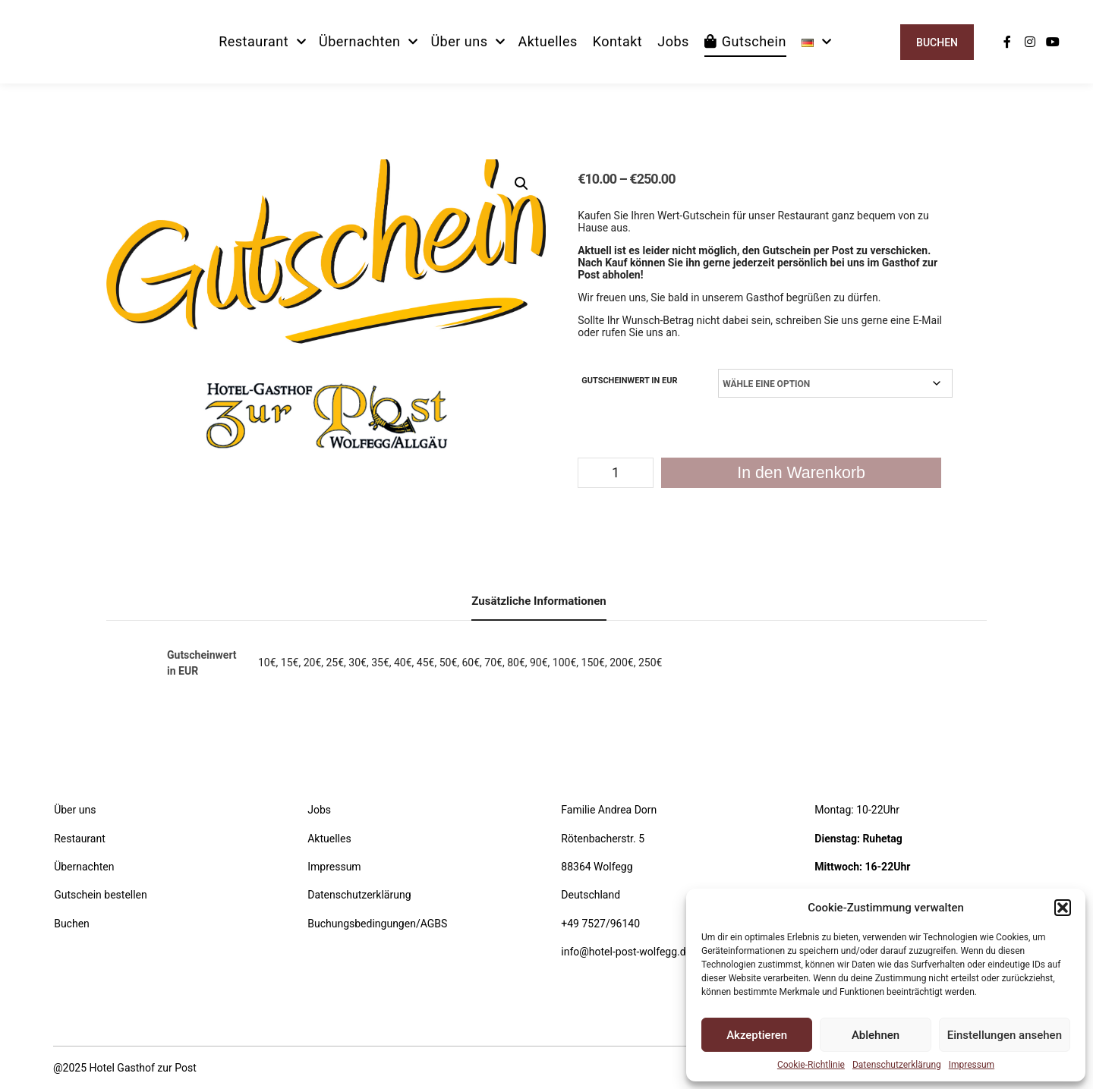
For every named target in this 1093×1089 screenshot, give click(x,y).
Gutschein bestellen (100, 895)
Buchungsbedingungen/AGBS (377, 923)
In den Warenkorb (801, 473)
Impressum (971, 1064)
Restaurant (80, 838)
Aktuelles (329, 838)
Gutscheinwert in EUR (629, 381)
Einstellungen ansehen (1004, 1035)
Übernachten (84, 867)
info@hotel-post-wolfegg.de (626, 952)
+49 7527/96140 (600, 923)
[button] (1062, 907)
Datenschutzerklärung (896, 1064)
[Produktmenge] (616, 473)
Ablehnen (875, 1035)
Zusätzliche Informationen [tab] (538, 601)
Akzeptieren (756, 1035)
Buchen (937, 42)
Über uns (75, 810)
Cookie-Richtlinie (811, 1064)
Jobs (319, 810)
